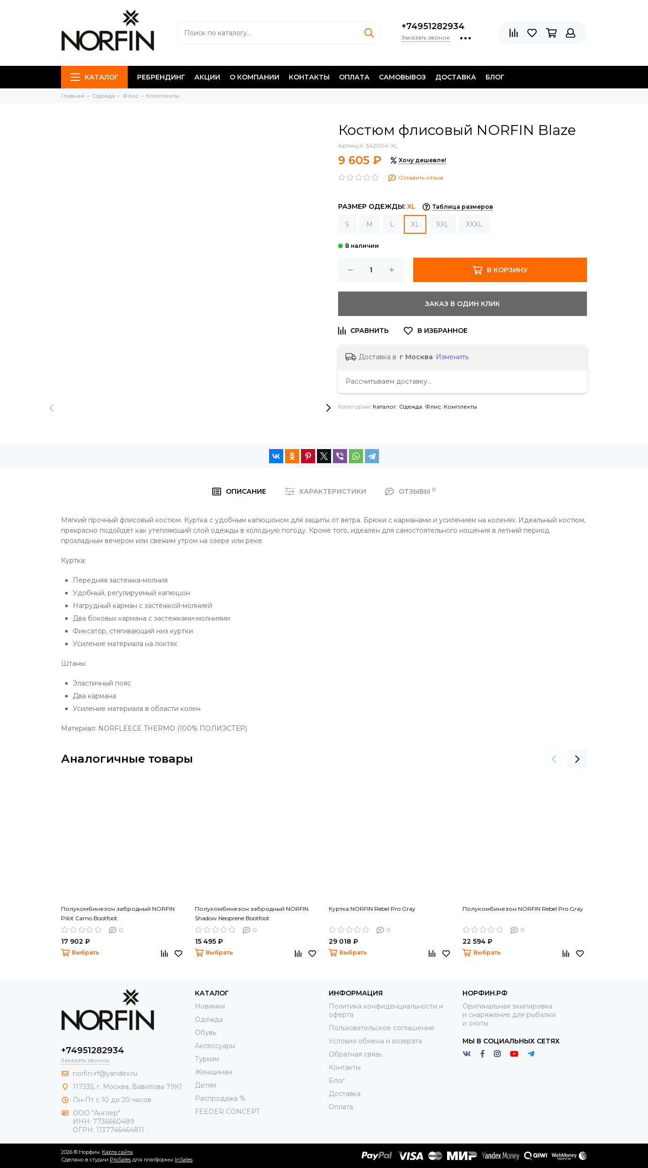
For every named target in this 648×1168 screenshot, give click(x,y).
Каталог (94, 77)
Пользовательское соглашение (381, 1028)
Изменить (452, 357)
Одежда (410, 406)
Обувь (205, 1032)
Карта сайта (117, 1152)
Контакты (309, 77)
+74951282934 (432, 26)
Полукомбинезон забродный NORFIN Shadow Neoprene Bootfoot (252, 913)
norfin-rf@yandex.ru (105, 1073)
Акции (207, 77)
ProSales (120, 1159)
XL (415, 224)
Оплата (354, 77)
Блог (495, 77)
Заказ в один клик (462, 304)
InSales (184, 1159)
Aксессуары (215, 1046)
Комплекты (460, 406)
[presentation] (51, 408)
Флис (433, 406)
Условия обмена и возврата (375, 1041)
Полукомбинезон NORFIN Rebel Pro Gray (523, 908)
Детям (205, 1085)
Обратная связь (355, 1054)
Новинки (210, 1006)
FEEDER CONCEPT (227, 1111)
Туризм (207, 1059)
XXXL (474, 224)
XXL (442, 224)
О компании (254, 77)
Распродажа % (220, 1098)
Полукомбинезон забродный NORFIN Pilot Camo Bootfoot (118, 913)
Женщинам (213, 1072)
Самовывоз (402, 77)
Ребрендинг (161, 77)
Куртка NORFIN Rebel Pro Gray (372, 908)
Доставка (455, 77)
